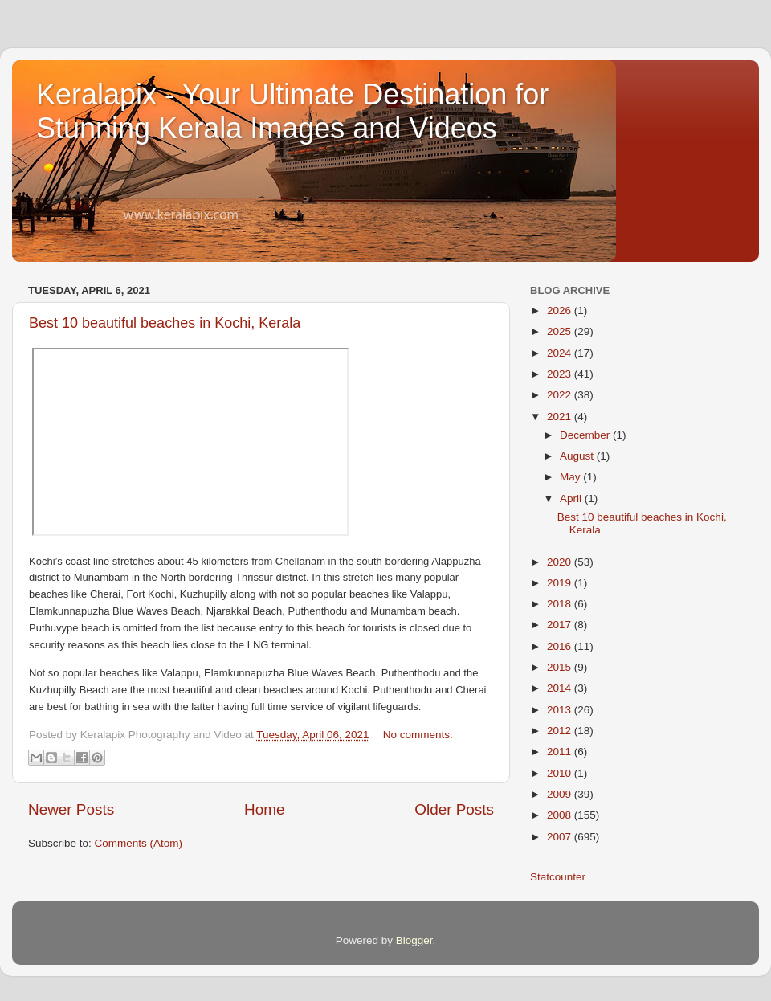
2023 (560, 374)
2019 (560, 583)
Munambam (103, 577)
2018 (560, 604)
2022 (560, 395)
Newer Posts (71, 809)
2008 (560, 815)
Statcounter (557, 877)
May (571, 477)
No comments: (418, 735)
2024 (560, 353)
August (578, 456)
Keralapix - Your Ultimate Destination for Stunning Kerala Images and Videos (292, 111)
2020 (560, 562)
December (586, 435)
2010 (560, 773)
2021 (560, 417)
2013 (560, 710)
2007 (560, 837)
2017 (560, 625)
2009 (560, 794)
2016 (560, 646)
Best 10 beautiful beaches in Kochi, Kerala (164, 323)
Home (264, 809)
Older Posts (454, 809)
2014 (560, 688)
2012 (560, 731)
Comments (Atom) (139, 843)
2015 (560, 667)
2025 (560, 331)
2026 (560, 310)
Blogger (414, 940)
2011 (560, 752)
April (572, 498)
